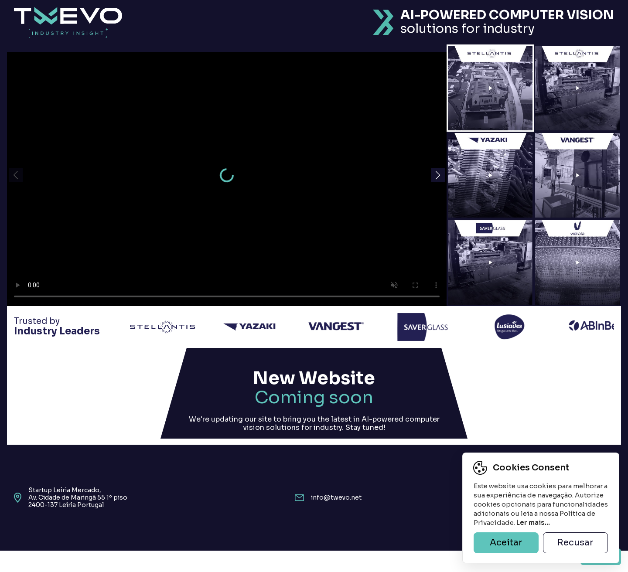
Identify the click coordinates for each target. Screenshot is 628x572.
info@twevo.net (336, 497)
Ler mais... (533, 522)
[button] (438, 175)
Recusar (575, 542)
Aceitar (506, 542)
